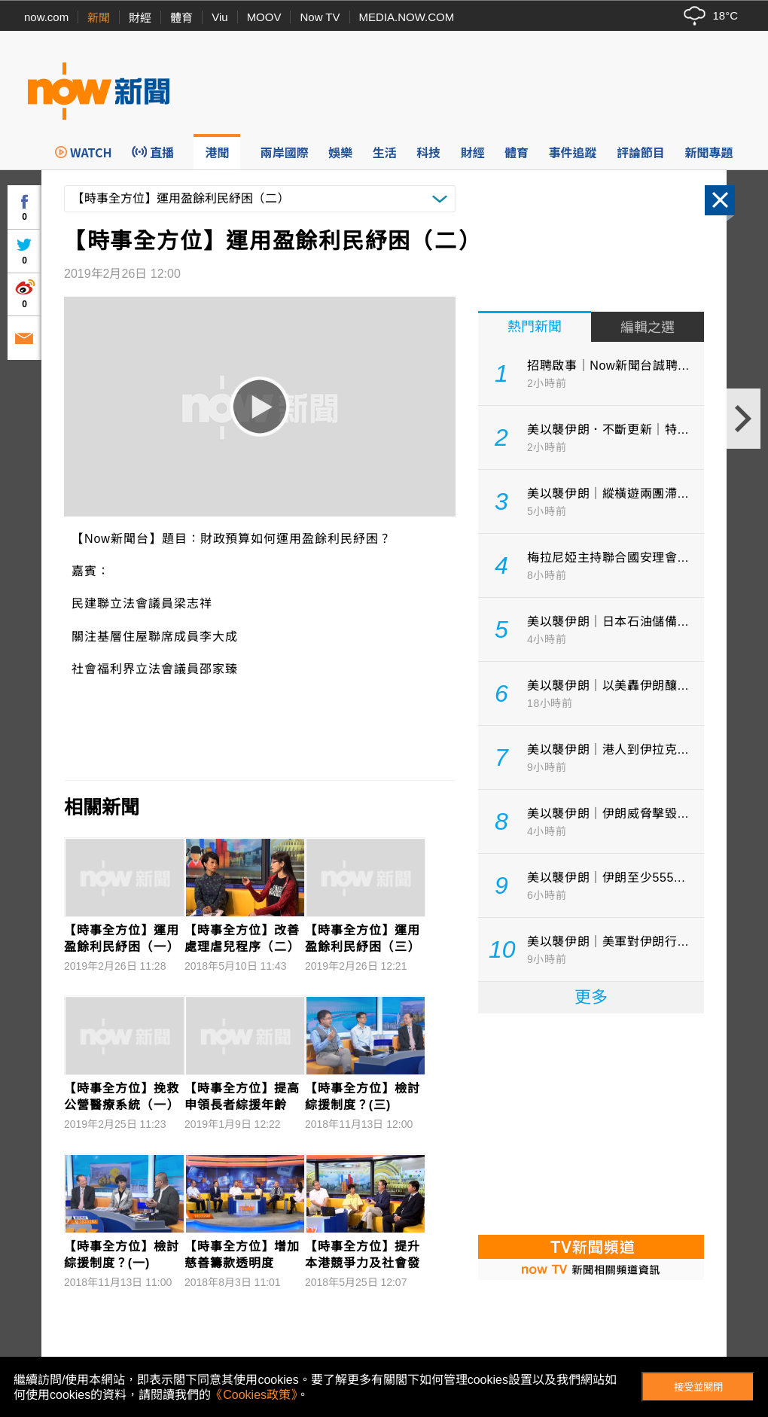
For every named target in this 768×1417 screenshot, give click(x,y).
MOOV (264, 17)
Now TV (320, 17)
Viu (219, 17)
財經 (140, 17)
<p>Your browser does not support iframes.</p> (591, 1122)
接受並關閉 (698, 1387)
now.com (46, 17)
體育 (181, 17)
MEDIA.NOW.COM (407, 17)
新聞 (98, 17)
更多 (591, 997)
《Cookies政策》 (254, 1394)
